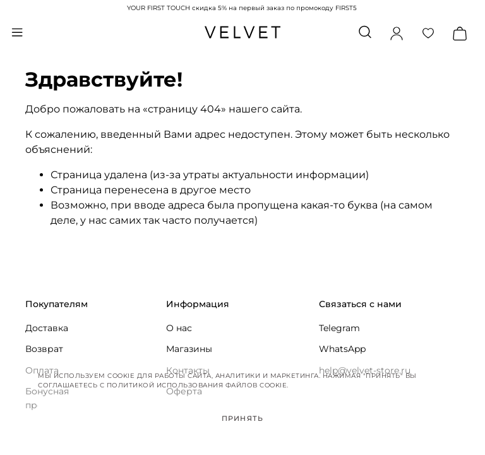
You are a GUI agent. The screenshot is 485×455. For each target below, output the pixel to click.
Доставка (46, 328)
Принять (242, 418)
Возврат (44, 349)
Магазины (189, 349)
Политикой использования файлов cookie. (198, 385)
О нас (179, 328)
